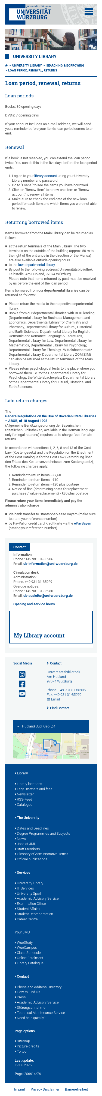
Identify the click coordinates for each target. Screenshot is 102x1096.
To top (20, 1051)
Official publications (31, 859)
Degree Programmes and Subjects (42, 833)
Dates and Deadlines (32, 828)
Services (22, 872)
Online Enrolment (29, 958)
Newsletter (24, 794)
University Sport (28, 893)
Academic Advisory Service (37, 898)
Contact (55, 663)
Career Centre (26, 919)
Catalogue (23, 804)
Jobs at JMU (25, 844)
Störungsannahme (30, 1007)
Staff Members (27, 849)
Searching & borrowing (65, 65)
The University (27, 818)
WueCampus (26, 947)
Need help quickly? (30, 1018)
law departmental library (36, 265)
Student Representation (34, 914)
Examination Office (30, 904)
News (20, 839)
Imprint (19, 1089)
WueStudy (24, 943)
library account (45, 176)
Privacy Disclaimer (45, 1089)
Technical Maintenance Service (40, 1013)
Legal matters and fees (33, 789)
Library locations (28, 784)
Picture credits (27, 1046)
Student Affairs (27, 909)
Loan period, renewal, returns (32, 70)
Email (55, 699)
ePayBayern (83, 523)
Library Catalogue (29, 963)
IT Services (24, 888)
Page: (19, 1074)
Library (21, 773)
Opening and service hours (34, 604)
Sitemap (22, 1041)
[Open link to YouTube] (19, 694)
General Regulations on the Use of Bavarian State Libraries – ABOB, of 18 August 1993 (50, 418)
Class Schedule (28, 953)
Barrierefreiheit (76, 1089)
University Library (35, 56)
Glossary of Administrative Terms (41, 854)
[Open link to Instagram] (19, 674)
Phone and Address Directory (38, 987)
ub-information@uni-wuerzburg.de (50, 564)
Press (20, 997)
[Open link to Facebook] (19, 684)
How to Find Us (27, 992)
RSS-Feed (23, 799)
